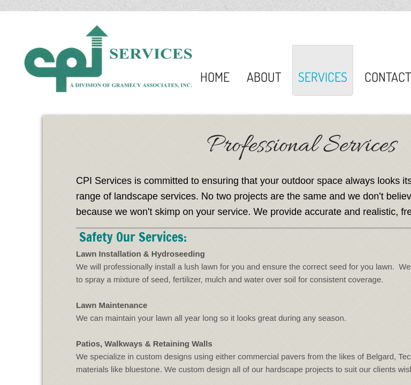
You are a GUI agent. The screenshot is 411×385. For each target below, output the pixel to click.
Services (322, 76)
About (264, 76)
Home (215, 76)
